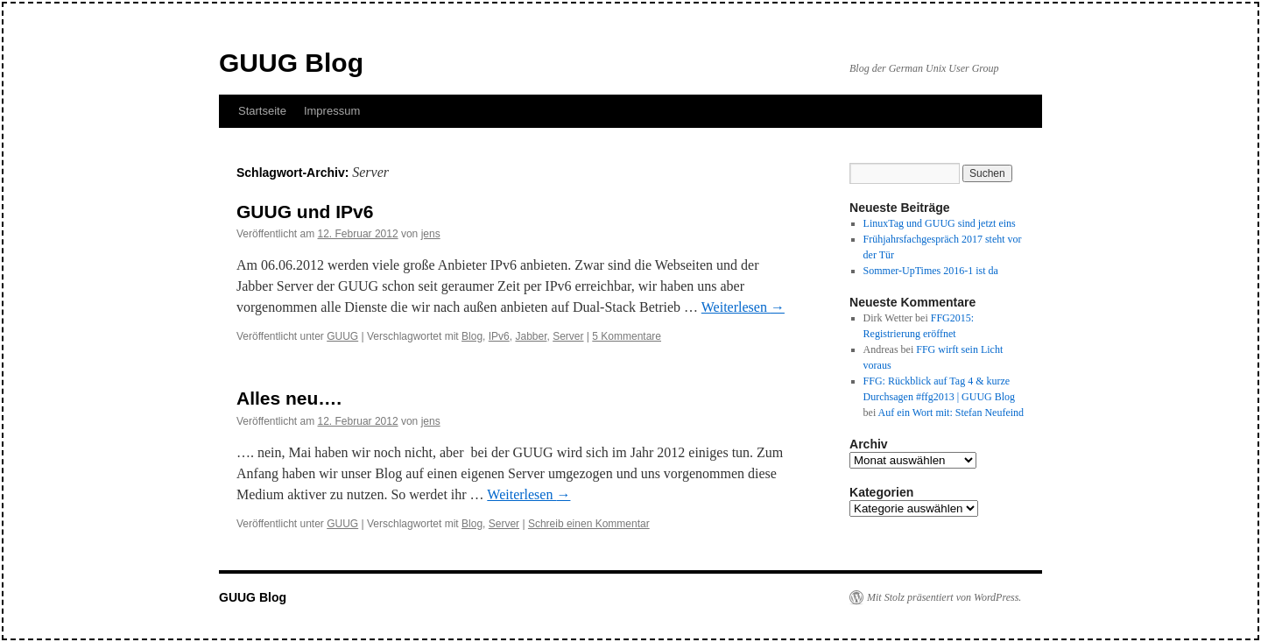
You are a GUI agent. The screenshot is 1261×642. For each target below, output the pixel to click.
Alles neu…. (289, 398)
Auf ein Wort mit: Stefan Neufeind (951, 412)
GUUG (342, 336)
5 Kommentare (626, 336)
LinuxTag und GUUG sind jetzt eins (939, 223)
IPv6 (499, 336)
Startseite (262, 110)
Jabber (530, 336)
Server (568, 336)
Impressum (332, 110)
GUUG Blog (291, 62)
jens (430, 234)
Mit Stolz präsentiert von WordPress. (944, 597)
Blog (472, 336)
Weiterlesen (743, 307)
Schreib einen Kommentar (589, 524)
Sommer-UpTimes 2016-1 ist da (930, 271)
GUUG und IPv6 (304, 211)
